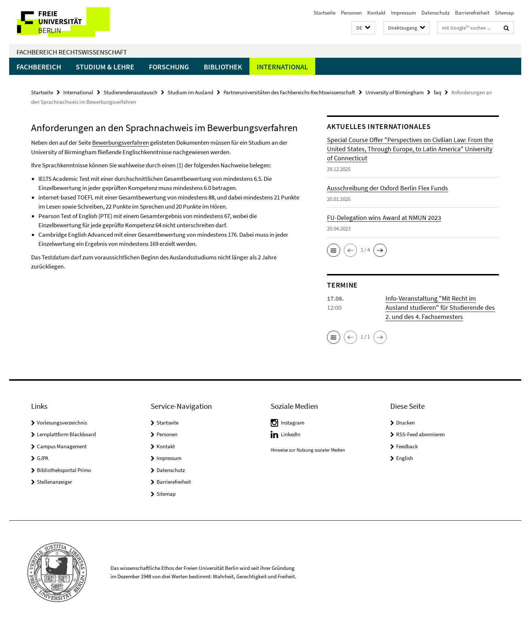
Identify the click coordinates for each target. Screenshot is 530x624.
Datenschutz (435, 12)
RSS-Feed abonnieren (420, 434)
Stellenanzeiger (54, 481)
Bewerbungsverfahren (120, 142)
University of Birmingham (394, 92)
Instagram (292, 422)
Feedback (407, 446)
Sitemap (504, 12)
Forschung (169, 66)
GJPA (42, 457)
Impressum (403, 12)
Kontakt (376, 12)
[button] (363, 28)
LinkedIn (290, 434)
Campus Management (62, 446)
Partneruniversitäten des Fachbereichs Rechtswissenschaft (289, 92)
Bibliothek (223, 66)
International (282, 66)
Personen (351, 12)
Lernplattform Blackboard (66, 434)
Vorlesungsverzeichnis (62, 422)
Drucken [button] (405, 422)
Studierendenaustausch (130, 92)
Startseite (324, 12)
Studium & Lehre (105, 66)
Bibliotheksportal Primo (64, 470)
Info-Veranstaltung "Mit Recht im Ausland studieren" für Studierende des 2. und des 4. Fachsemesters (440, 307)
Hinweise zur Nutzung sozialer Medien (308, 450)
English (404, 457)
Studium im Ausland (190, 92)
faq (437, 92)
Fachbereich (38, 66)
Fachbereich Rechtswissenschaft (71, 51)
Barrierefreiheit (472, 12)
